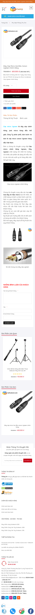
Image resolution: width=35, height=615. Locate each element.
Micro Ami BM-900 (6, 550)
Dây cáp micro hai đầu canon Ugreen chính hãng (15, 67)
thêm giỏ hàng (16, 91)
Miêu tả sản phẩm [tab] (10, 115)
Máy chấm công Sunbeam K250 (10, 524)
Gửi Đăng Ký (27, 460)
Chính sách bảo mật (7, 506)
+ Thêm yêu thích (8, 101)
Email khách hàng (8, 314)
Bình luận (23, 118)
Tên (5, 307)
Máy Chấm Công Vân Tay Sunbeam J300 (13, 527)
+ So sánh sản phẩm (9, 104)
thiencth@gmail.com (11, 577)
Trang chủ (4, 23)
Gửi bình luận (9, 323)
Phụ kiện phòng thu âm (19, 23)
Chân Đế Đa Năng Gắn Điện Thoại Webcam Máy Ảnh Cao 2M (17, 369)
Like (5, 108)
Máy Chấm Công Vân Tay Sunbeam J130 (12, 530)
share (19, 108)
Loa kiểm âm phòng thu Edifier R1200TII (12, 547)
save (14, 108)
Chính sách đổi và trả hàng (8, 509)
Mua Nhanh (16, 96)
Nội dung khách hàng (10, 291)
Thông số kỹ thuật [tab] (10, 118)
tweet (9, 108)
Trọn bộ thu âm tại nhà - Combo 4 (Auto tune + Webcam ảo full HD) (17, 543)
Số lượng (6, 85)
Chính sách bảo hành (7, 512)
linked (24, 108)
